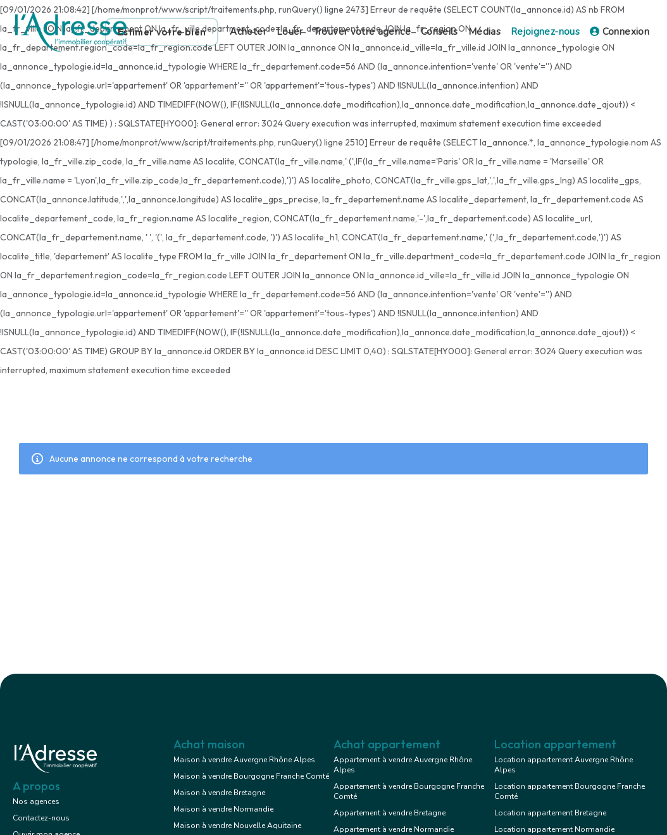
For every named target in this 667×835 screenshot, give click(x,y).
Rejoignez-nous (545, 31)
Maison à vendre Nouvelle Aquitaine (237, 825)
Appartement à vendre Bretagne (390, 813)
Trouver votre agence (362, 31)
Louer (290, 31)
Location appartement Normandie (554, 829)
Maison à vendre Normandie (223, 809)
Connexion (619, 31)
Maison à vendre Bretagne (219, 793)
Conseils (439, 31)
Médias (484, 31)
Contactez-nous (41, 818)
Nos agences (36, 801)
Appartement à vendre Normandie (394, 829)
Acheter (248, 31)
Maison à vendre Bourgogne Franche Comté (251, 776)
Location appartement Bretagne (550, 813)
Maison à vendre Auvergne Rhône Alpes (244, 760)
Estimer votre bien (162, 32)
